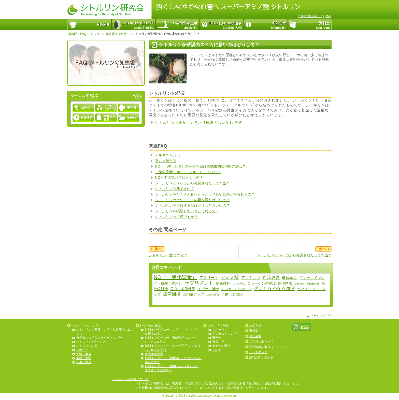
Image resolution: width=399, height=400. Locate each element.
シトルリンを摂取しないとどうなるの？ (187, 211)
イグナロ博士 (208, 289)
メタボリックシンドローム (236, 289)
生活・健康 (83, 354)
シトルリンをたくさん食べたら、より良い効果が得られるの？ (205, 194)
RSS (328, 16)
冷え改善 (299, 283)
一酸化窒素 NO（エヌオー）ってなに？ (188, 172)
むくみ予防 (238, 283)
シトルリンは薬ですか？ (174, 189)
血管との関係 (221, 346)
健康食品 (289, 277)
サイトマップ (258, 352)
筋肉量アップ (193, 294)
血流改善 (271, 277)
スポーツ (82, 350)
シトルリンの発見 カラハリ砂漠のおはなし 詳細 (199, 123)
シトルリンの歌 (86, 346)
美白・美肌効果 (182, 289)
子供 (225, 294)
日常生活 (218, 342)
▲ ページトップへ (319, 315)
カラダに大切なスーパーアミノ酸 (99, 337)
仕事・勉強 (83, 362)
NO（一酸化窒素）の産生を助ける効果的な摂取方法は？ (200, 166)
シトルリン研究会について (130, 379)
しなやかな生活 (150, 325)
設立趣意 (255, 336)
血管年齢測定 (154, 354)
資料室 (253, 331)
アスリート (208, 277)
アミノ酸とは (165, 161)
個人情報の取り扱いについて (269, 347)
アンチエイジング (224, 333)
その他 (122, 34)
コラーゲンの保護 (261, 283)
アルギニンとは (167, 155)
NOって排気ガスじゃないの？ (179, 177)
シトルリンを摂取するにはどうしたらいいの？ (192, 205)
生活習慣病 (237, 294)
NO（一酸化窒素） (175, 277)
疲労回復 (171, 294)
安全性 (216, 337)
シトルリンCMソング (90, 342)
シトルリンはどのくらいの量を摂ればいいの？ (192, 200)
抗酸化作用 (313, 283)
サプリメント (198, 283)
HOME (72, 34)
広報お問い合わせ (310, 16)
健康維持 (223, 283)
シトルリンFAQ (218, 325)
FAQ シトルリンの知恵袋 (97, 34)
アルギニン (250, 277)
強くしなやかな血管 (274, 288)
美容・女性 (83, 358)
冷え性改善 (212, 294)
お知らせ (255, 325)
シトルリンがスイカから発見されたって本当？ (192, 183)
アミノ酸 (230, 277)
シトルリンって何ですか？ (176, 217)
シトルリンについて (84, 325)
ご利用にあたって (261, 341)
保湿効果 (285, 283)
